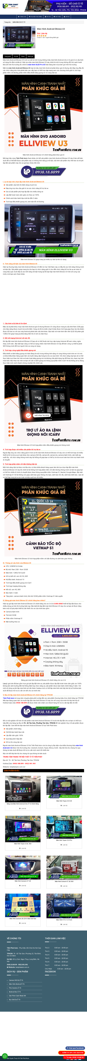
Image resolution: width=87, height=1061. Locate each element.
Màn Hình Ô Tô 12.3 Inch (64, 913)
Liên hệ (66, 16)
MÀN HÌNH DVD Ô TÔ (19, 22)
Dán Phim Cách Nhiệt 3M (17, 996)
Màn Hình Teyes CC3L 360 (23, 836)
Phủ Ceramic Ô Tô (15, 988)
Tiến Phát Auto (12, 948)
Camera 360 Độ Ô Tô (16, 980)
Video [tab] (23, 56)
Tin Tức (48, 16)
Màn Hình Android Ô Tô (16, 984)
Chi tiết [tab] (16, 56)
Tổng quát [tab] (7, 56)
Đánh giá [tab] (30, 56)
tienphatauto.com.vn (22, 967)
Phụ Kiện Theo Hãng (35, 16)
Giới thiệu (57, 16)
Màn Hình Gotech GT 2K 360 (64, 875)
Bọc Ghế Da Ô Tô (14, 1000)
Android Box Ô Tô (15, 992)
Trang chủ (22, 16)
